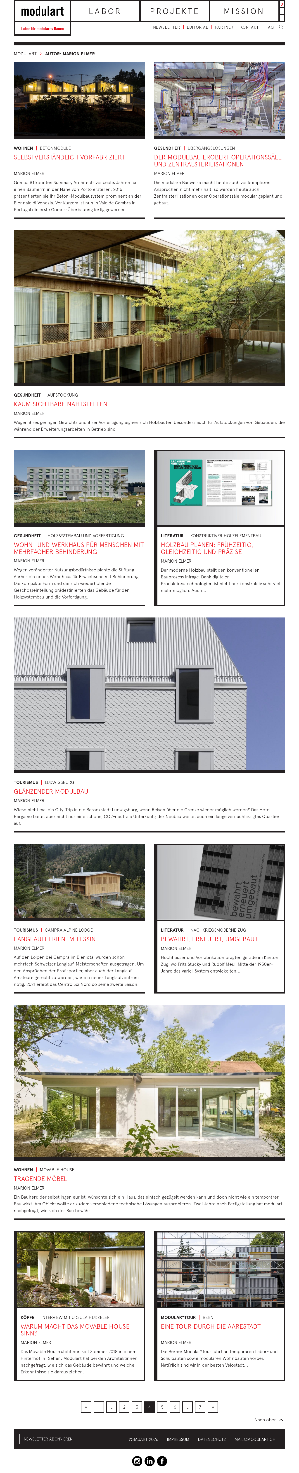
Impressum (178, 1439)
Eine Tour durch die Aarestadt (211, 1326)
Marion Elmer (29, 173)
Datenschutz (212, 1439)
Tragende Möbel (40, 1178)
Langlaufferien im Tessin (55, 939)
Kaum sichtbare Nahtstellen (61, 404)
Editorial (197, 27)
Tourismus (26, 782)
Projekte (175, 11)
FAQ (270, 27)
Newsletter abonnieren (48, 1439)
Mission (244, 11)
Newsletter (166, 27)
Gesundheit (167, 148)
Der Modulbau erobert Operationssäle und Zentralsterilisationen (218, 160)
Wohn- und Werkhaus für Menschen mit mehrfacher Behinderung (79, 548)
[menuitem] (86, 1407)
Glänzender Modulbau (51, 791)
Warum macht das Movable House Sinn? (75, 1330)
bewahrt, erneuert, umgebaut (209, 939)
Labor (105, 11)
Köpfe (28, 1317)
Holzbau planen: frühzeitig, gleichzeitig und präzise (207, 548)
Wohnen (23, 148)
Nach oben (265, 1419)
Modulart (25, 53)
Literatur (172, 535)
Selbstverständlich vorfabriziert (69, 157)
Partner (224, 27)
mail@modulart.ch (255, 1439)
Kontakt (249, 27)
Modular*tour (178, 1317)
